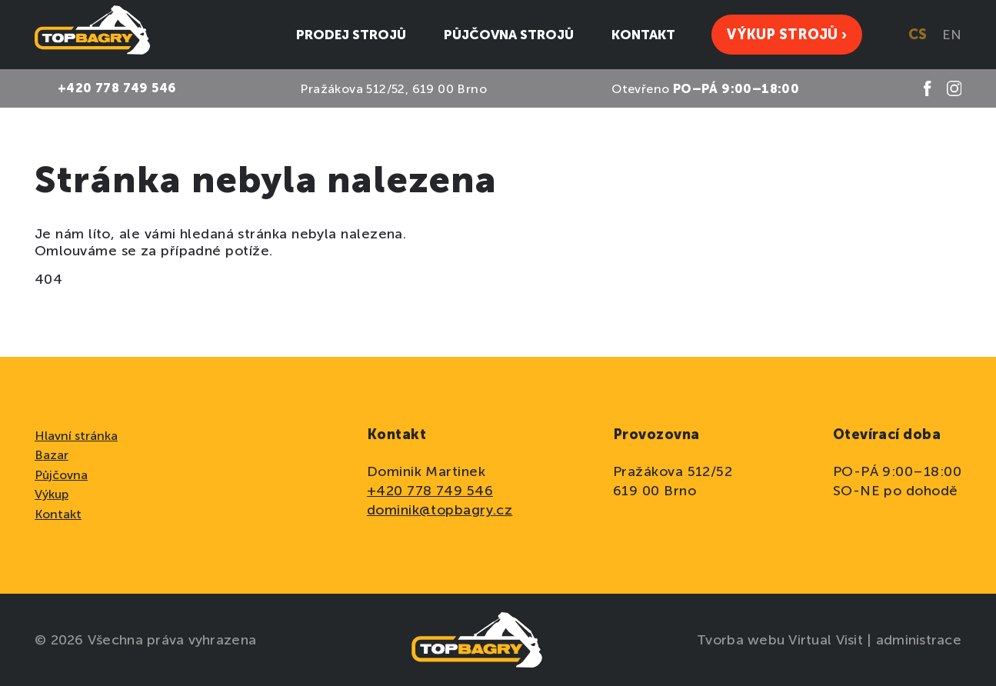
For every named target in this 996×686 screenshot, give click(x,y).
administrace (918, 639)
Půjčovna (61, 475)
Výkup (51, 494)
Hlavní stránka (76, 435)
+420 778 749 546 (430, 490)
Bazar (51, 455)
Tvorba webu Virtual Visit (782, 639)
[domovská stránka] (92, 34)
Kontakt (58, 514)
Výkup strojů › (787, 34)
